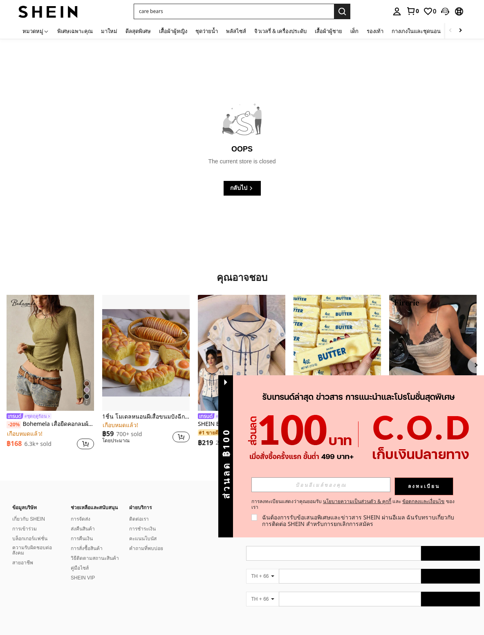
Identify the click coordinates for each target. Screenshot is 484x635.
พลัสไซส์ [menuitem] (236, 31)
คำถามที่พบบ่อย (146, 548)
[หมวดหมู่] (35, 31)
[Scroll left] (450, 31)
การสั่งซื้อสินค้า (87, 548)
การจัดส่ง (80, 519)
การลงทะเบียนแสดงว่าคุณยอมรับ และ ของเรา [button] (353, 504)
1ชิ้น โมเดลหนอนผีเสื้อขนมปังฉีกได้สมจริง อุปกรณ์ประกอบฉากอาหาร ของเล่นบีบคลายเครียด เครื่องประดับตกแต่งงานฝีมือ (146, 416)
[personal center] (397, 11)
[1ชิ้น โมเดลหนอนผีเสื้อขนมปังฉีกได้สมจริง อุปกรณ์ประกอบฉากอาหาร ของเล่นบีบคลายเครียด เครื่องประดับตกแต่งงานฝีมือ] (146, 353)
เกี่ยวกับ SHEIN (28, 519)
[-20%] (14, 424)
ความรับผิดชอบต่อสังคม (32, 550)
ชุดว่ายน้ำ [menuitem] (206, 31)
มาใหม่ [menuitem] (109, 31)
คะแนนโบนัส (143, 538)
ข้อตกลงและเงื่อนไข (423, 501)
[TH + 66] (262, 576)
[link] (412, 11)
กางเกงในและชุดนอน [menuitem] (416, 31)
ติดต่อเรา (139, 519)
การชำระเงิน (142, 529)
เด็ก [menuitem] (354, 31)
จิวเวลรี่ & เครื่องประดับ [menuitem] (280, 31)
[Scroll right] (460, 31)
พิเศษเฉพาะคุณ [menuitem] (75, 31)
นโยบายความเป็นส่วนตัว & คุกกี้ (357, 501)
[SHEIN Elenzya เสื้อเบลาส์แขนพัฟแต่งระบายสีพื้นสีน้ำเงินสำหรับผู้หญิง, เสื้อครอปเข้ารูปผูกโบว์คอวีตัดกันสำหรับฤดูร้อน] (241, 353)
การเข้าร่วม (24, 529)
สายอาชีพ (22, 563)
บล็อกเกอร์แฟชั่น (29, 538)
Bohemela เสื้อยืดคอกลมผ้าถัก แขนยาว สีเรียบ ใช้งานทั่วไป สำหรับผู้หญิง (50, 424)
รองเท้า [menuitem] (375, 31)
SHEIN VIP (83, 578)
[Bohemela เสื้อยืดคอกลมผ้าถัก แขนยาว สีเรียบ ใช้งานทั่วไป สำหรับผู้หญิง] (50, 353)
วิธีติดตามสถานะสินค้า (95, 558)
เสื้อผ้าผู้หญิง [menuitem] (173, 31)
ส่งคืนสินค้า (83, 529)
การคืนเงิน (82, 538)
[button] (445, 11)
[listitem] (50, 373)
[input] (320, 484)
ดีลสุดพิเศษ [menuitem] (138, 31)
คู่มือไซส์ (80, 568)
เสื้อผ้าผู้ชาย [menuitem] (328, 31)
